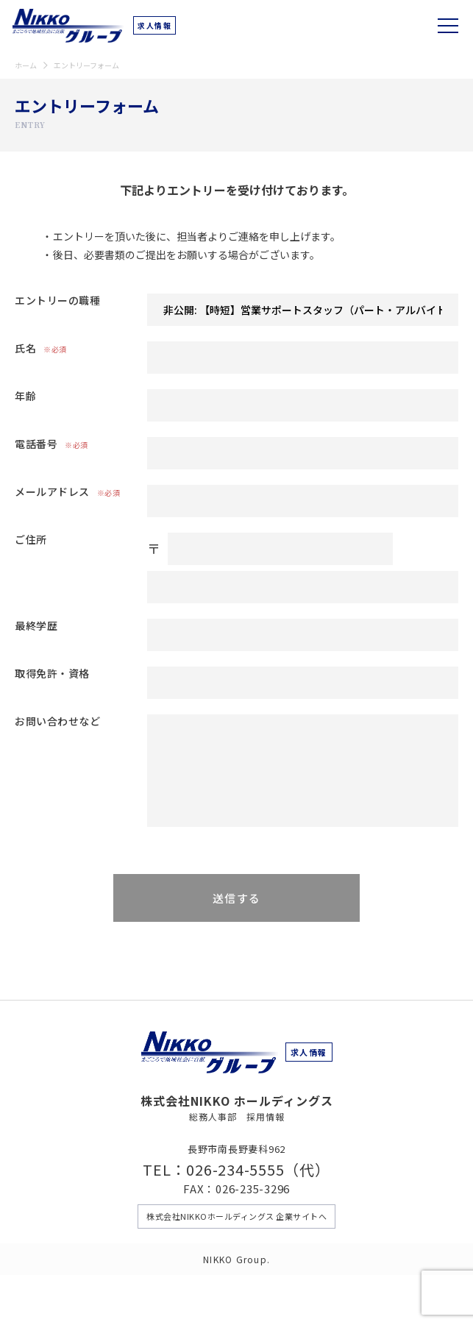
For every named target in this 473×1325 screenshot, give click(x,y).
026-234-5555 (235, 1169)
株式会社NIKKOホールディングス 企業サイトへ (236, 1216)
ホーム (26, 65)
